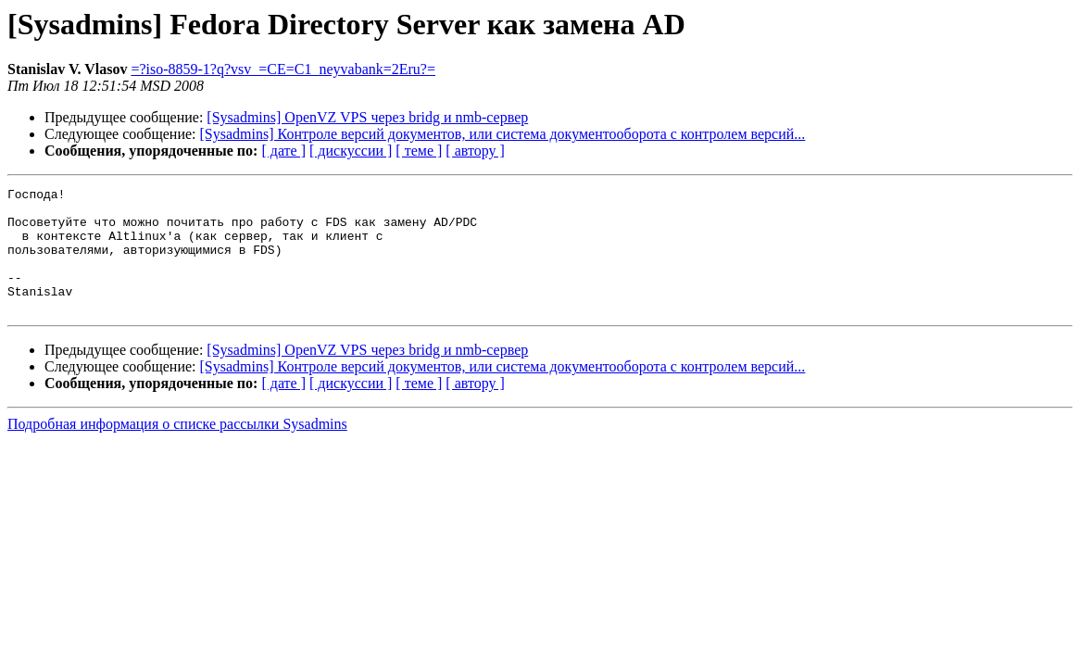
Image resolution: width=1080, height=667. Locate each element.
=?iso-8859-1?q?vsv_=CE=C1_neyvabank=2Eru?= (283, 69)
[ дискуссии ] (350, 150)
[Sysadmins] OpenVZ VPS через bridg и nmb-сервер (367, 117)
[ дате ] (283, 150)
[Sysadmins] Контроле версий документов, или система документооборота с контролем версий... (503, 134)
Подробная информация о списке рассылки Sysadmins (177, 449)
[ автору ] (475, 150)
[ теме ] (419, 150)
